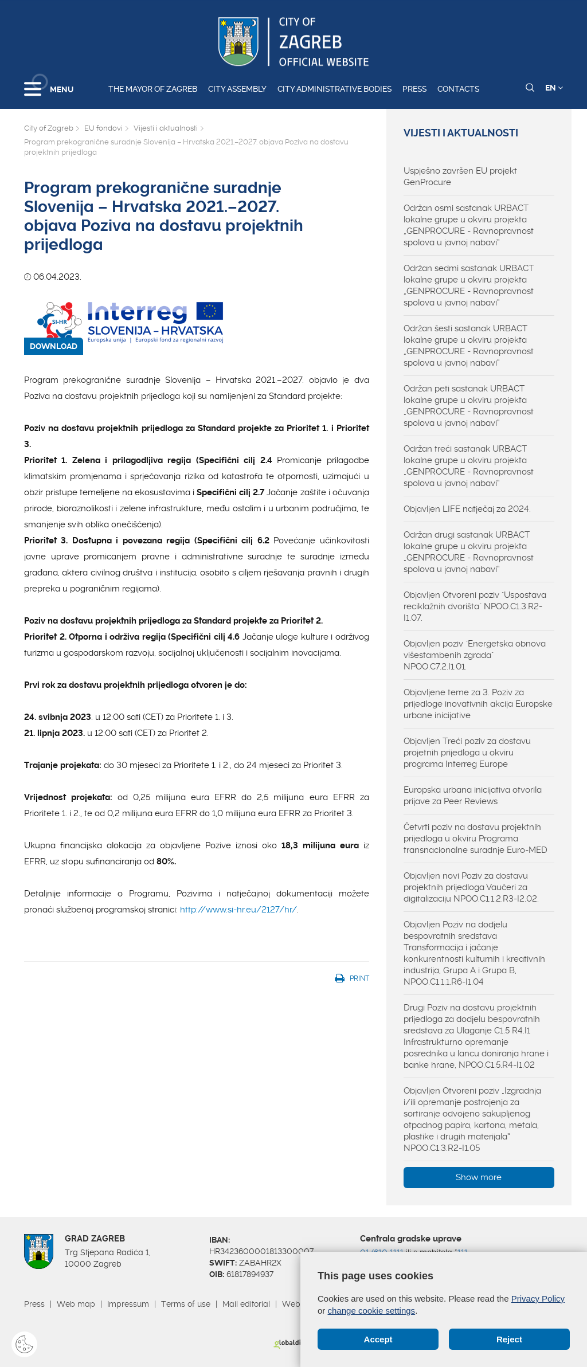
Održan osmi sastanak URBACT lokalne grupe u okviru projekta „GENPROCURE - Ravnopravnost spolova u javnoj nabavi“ (469, 225)
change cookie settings (372, 1310)
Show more (479, 1177)
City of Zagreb (48, 128)
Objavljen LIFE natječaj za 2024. (467, 509)
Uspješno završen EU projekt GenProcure (460, 176)
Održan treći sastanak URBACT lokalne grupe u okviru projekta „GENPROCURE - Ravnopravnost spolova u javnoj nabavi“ (469, 466)
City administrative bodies (334, 88)
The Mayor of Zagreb (152, 88)
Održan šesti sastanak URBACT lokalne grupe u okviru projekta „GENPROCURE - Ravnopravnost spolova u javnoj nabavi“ (469, 345)
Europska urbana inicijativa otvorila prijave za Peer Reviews (473, 795)
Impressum (128, 1304)
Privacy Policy (538, 1298)
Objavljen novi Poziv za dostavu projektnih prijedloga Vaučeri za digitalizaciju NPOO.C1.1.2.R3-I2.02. (471, 887)
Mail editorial (246, 1304)
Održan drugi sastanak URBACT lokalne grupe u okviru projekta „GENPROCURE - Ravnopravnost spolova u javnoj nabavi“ (469, 552)
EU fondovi (103, 128)
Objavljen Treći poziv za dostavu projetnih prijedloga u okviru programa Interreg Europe (467, 752)
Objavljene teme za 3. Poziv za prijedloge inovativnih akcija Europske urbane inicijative (478, 703)
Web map (76, 1304)
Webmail (299, 1304)
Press (414, 88)
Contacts (458, 88)
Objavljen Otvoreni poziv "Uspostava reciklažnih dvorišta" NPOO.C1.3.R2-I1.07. (475, 606)
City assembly (237, 88)
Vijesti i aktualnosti (166, 128)
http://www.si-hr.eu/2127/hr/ (238, 909)
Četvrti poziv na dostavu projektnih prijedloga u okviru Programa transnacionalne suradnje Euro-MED (475, 838)
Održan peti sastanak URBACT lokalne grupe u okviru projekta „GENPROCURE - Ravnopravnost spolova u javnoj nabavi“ (469, 405)
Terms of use (185, 1304)
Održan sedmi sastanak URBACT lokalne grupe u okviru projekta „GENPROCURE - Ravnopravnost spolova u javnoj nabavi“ (469, 285)
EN (554, 87)
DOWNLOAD (53, 346)
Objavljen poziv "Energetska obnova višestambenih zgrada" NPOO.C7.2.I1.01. (475, 655)
